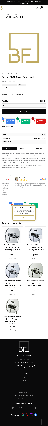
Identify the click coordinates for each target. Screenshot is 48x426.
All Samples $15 (24, 3)
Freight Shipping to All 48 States (33, 1)
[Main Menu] (45, 8)
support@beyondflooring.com (24, 362)
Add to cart (24, 111)
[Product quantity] (24, 105)
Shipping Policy (24, 392)
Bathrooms (11, 15)
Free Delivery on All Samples (14, 1)
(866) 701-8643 (24, 359)
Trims (15, 252)
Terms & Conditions (24, 399)
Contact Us (24, 384)
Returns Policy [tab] (39, 148)
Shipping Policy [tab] (24, 148)
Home (5, 15)
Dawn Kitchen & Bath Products (12, 74)
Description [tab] (9, 148)
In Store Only (12, 258)
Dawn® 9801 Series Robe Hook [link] (13, 17)
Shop (24, 377)
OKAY (24, 217)
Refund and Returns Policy (24, 395)
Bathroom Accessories (23, 15)
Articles (24, 380)
